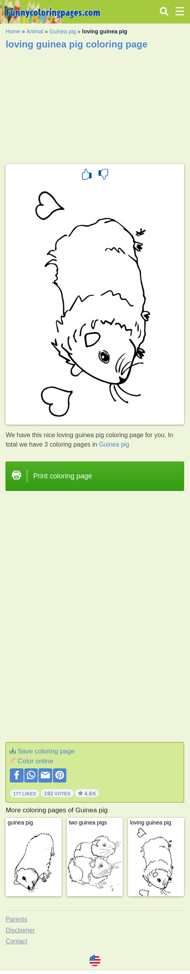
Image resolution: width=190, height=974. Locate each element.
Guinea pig (62, 31)
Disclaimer (20, 930)
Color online (35, 761)
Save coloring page (46, 751)
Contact (16, 941)
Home (12, 31)
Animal (34, 31)
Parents (16, 919)
